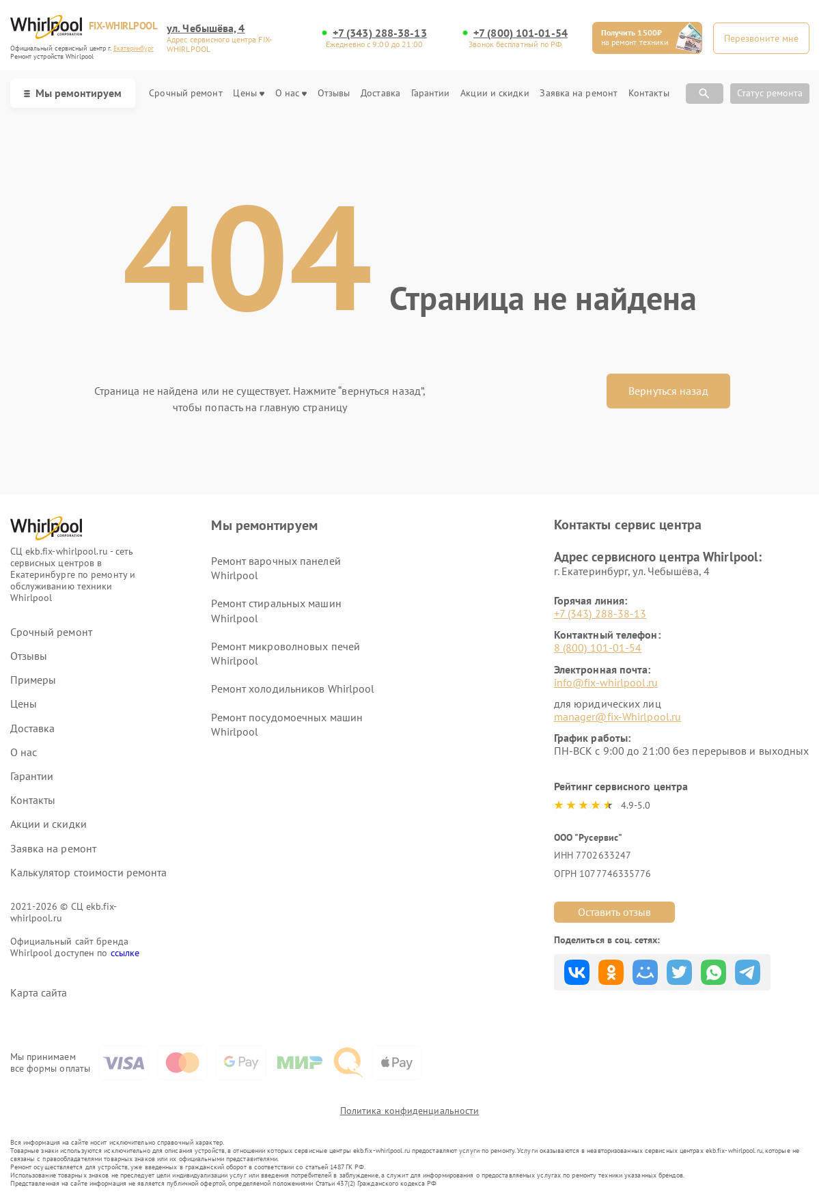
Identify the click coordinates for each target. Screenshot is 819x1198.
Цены (248, 93)
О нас (291, 93)
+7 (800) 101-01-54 (520, 33)
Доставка (380, 93)
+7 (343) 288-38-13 (380, 33)
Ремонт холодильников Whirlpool (292, 688)
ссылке (125, 953)
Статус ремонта (770, 93)
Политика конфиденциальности (410, 1110)
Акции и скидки (494, 93)
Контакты (648, 93)
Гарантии (430, 93)
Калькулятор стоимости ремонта (88, 872)
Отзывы (334, 93)
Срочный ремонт (185, 93)
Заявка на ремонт (578, 93)
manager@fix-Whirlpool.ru (617, 716)
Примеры (33, 679)
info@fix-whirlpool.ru (606, 682)
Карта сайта (39, 992)
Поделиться (576, 972)
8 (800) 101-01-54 (598, 647)
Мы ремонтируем (73, 93)
